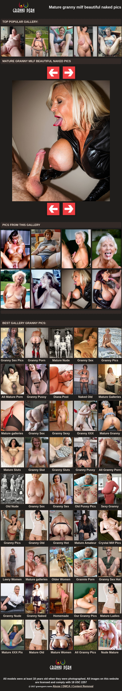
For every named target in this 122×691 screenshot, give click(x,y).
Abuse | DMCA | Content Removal (73, 686)
